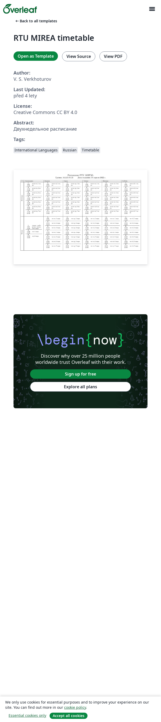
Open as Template (36, 56)
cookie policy (75, 707)
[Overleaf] (20, 9)
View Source (78, 56)
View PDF (113, 56)
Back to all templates (36, 20)
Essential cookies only (27, 715)
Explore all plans (80, 387)
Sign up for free (80, 374)
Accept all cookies (68, 715)
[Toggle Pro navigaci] (152, 9)
